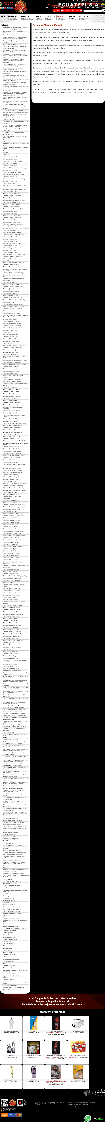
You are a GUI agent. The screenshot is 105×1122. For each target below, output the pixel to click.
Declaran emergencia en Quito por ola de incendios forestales (14, 809)
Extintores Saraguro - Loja (10, 336)
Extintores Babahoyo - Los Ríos (12, 632)
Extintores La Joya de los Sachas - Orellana (15, 483)
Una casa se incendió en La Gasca (12, 788)
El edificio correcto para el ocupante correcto (15, 841)
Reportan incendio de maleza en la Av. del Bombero (14, 151)
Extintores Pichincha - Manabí (11, 328)
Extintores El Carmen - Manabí (11, 609)
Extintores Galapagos (9, 732)
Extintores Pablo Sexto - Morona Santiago (14, 168)
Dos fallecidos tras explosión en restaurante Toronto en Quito (15, 673)
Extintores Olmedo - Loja (10, 165)
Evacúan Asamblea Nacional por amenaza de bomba (15, 148)
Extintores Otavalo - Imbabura (11, 595)
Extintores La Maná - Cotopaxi (11, 551)
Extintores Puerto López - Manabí (12, 470)
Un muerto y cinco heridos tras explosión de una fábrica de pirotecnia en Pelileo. (15, 680)
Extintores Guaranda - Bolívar (11, 553)
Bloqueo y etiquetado (9, 905)
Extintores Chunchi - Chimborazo (12, 325)
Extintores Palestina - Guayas (11, 447)
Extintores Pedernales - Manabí (12, 540)
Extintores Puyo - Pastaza (10, 571)
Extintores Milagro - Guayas (10, 638)
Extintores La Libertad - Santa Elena (13, 634)
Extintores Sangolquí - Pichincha (12, 629)
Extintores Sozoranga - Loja (10, 183)
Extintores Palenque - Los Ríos (11, 403)
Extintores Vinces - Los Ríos (11, 569)
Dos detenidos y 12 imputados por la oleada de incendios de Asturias (15, 768)
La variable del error (8, 898)
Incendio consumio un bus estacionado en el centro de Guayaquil (15, 118)
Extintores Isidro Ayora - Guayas (12, 381)
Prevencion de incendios (10, 985)
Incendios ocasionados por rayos (12, 913)
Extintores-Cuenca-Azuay (10, 664)
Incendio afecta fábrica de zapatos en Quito (15, 670)
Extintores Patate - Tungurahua (11, 267)
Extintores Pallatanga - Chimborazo (13, 323)
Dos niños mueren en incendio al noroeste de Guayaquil (15, 684)
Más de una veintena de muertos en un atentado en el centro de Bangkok (14, 823)
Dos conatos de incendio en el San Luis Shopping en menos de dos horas (14, 710)
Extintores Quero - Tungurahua (11, 289)
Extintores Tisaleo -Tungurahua (11, 215)
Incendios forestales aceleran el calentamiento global (16, 921)
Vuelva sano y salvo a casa (10, 818)
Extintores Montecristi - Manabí (11, 607)
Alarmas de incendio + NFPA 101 (12, 881)
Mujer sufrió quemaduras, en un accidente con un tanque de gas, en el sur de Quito (16, 783)
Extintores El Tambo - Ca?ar (11, 354)
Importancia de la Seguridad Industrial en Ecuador (14, 976)
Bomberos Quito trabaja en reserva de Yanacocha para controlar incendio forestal (15, 76)
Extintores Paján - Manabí (10, 413)
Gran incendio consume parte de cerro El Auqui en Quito (14, 805)
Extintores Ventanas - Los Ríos (11, 588)
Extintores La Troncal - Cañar (11, 582)
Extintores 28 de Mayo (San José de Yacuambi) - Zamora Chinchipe (13, 225)
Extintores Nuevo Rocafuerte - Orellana (14, 209)
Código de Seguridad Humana (11, 911)
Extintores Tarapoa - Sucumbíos (12, 218)
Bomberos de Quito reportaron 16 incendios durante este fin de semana (15, 51)
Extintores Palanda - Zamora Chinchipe (14, 254)
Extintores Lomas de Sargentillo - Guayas (14, 505)
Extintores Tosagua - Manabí (11, 479)
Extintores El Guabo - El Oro (11, 542)
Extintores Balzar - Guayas (10, 560)
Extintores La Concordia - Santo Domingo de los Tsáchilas (15, 566)
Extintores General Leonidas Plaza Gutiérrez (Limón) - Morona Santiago (15, 316)
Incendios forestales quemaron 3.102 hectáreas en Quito (13, 802)
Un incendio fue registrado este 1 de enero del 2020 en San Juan (16, 98)
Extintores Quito (7, 948)
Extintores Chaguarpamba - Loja (12, 198)
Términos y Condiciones (9, 1108)
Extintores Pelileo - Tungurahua (11, 477)
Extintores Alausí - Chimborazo (11, 400)
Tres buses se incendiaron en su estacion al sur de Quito (15, 72)
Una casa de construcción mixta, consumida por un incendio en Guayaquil (15, 699)
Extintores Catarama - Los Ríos (11, 396)
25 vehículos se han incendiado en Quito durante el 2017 (14, 695)
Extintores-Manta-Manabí (10, 654)
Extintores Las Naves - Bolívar (11, 237)
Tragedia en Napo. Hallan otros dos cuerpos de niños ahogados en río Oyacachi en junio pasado (15, 736)
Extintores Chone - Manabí (10, 621)
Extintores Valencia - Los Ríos (11, 520)
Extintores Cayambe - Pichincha (12, 593)
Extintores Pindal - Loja (9, 250)
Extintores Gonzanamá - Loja (11, 230)
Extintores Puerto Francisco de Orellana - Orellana (14, 602)
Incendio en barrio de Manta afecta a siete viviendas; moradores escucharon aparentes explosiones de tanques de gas (15, 55)
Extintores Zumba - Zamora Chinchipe (13, 306)
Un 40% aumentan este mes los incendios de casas (15, 779)
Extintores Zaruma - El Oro (10, 462)
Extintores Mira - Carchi (9, 302)
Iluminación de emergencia (10, 839)
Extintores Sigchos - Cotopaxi (11, 252)
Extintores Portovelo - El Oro (11, 434)
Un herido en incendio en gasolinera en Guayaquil (14, 729)
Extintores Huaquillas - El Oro (11, 612)
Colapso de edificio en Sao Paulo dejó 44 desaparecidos (14, 137)
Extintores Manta (7, 952)
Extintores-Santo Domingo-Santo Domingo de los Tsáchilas (15, 661)
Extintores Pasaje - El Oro (10, 618)
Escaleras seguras (8, 924)
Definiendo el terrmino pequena (11, 909)
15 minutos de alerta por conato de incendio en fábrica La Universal (15, 757)
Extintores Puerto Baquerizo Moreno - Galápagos (13, 407)
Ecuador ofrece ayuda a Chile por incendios (15, 715)
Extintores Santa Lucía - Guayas (12, 451)
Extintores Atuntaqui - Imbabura (12, 538)
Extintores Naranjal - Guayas (11, 555)
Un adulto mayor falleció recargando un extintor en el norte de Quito (14, 791)
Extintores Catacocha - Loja (10, 405)
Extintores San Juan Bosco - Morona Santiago (16, 228)
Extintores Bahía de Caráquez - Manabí (14, 535)
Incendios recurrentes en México (12, 816)
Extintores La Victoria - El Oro (11, 204)
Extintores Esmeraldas (9, 645)
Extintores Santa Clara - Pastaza (12, 222)
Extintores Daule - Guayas (10, 627)
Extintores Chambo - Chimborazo (12, 347)
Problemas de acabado (9, 834)
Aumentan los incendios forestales (12, 44)
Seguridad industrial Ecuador (11, 959)
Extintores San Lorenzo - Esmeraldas (13, 546)
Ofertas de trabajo (8, 932)
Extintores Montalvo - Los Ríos (11, 494)
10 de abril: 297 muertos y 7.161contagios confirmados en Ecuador (14, 83)
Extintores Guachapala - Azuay (11, 202)
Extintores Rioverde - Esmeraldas (12, 309)
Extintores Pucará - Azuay (10, 181)
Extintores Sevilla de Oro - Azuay (12, 172)
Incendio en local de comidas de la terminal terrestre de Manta (15, 115)
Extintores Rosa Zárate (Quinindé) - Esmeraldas (13, 562)
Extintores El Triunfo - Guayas (11, 580)
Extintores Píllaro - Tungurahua (11, 427)
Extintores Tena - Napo (9, 549)
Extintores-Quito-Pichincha (10, 666)
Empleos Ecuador (8, 943)
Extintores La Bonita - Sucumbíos (12, 161)
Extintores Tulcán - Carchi (10, 623)
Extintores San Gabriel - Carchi (11, 509)
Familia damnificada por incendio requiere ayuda (14, 857)
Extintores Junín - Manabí (10, 369)
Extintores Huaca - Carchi (10, 330)
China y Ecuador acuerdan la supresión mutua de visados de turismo (16, 876)
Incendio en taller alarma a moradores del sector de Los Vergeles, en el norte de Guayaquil (14, 61)
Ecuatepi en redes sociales (10, 832)
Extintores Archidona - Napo (11, 371)
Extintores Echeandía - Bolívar (11, 389)
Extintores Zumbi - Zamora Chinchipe (13, 273)
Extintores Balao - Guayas (10, 460)
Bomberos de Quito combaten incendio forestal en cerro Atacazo (14, 703)
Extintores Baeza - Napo (10, 245)
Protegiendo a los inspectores (11, 918)
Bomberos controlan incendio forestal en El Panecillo (15, 101)
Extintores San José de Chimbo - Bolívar (14, 345)
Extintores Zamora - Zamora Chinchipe (14, 488)
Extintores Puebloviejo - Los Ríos (12, 436)
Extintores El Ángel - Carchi (10, 352)
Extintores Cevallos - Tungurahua (12, 284)
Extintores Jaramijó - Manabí (11, 522)
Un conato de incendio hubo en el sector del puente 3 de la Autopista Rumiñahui (15, 749)
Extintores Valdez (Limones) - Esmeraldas (14, 364)
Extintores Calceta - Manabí (10, 527)
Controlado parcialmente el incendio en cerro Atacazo (15, 122)
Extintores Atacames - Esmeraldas (12, 513)
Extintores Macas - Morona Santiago (13, 531)
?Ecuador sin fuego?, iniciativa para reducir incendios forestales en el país (15, 126)
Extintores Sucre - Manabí (10, 293)
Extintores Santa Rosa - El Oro (11, 616)
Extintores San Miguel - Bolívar (11, 411)
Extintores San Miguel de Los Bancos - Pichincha (14, 357)
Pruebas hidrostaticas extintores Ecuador (14, 928)
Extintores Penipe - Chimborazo (12, 196)
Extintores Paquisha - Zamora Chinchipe (14, 189)
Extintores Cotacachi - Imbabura (12, 453)
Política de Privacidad (8, 1109)
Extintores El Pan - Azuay (10, 159)
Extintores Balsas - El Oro (10, 339)
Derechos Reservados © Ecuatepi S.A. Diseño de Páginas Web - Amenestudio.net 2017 (80, 1105)
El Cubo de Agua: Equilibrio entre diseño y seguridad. (15, 829)
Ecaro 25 (5, 35)
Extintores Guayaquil (9, 965)
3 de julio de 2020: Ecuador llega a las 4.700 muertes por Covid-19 (15, 79)
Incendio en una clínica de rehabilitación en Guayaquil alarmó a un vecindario (15, 764)
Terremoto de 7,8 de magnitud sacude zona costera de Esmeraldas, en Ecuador (15, 760)
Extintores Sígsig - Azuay (10, 319)
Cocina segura (7, 894)
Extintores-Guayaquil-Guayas (11, 668)
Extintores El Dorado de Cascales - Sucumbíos (13, 259)
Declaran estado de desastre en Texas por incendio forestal (15, 798)
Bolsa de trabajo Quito (9, 937)
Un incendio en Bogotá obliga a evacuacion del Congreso (15, 772)
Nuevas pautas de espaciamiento (12, 820)
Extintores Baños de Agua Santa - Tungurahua (12, 497)
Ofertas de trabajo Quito (9, 930)
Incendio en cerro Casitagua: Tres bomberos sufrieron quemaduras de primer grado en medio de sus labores (15, 94)
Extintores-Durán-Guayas (10, 656)
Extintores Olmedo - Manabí (11, 265)
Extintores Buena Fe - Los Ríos (11, 590)
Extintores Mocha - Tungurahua (11, 207)
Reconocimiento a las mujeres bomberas (14, 713)
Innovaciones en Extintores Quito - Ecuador (15, 27)
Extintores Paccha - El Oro (10, 241)
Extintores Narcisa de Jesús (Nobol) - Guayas (15, 441)
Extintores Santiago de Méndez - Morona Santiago (14, 275)
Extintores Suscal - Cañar (10, 213)
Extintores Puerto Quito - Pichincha (13, 298)
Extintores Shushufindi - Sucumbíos (13, 516)
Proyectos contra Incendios (10, 786)
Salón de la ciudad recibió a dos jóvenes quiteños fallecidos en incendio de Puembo (15, 813)
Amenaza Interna (7, 843)
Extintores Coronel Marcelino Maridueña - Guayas (14, 416)
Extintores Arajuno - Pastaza (11, 220)
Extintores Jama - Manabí (10, 387)
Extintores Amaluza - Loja (10, 239)
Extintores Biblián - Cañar (10, 373)
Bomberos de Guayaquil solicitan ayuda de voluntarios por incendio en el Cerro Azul (15, 725)
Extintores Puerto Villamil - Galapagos (13, 262)
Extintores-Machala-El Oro (10, 658)
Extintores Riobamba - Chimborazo (13, 640)
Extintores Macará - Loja (10, 492)
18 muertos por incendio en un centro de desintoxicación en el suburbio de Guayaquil (15, 111)
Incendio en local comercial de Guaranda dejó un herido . (16, 144)
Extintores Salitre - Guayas (10, 481)
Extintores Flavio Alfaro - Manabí (12, 394)
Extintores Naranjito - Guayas (11, 557)
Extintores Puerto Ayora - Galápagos (13, 485)
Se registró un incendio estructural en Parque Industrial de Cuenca (15, 677)
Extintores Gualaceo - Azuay (11, 507)
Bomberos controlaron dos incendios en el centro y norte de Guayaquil (14, 68)
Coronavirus (6, 90)
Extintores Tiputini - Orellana (11, 157)
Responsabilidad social (9, 883)
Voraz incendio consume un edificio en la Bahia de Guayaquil (14, 47)
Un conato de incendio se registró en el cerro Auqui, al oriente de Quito (15, 692)
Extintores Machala (8, 946)
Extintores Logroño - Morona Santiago (13, 234)
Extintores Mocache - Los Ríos (11, 438)
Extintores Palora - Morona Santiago (13, 304)
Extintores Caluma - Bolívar (10, 398)
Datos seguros (7, 896)
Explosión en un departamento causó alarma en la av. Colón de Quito (15, 870)
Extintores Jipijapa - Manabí (10, 599)
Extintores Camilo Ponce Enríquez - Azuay (15, 360)
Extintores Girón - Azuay (9, 332)
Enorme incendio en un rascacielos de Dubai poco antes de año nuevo (15, 775)
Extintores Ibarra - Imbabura (11, 636)
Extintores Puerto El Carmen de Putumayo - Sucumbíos (15, 269)
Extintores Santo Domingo (10, 739)
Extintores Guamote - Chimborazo (12, 287)
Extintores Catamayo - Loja (10, 544)
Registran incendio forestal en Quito (13, 104)
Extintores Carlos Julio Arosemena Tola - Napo (14, 186)
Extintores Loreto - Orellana (10, 311)
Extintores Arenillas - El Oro (10, 524)
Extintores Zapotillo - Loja (10, 282)
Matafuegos (6, 154)
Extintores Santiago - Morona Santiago (14, 200)
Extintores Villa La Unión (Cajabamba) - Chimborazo (14, 279)
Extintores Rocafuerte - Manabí (11, 458)
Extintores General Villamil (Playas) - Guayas (15, 576)
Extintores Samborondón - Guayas (12, 605)
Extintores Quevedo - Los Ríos (11, 643)
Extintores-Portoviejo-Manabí (11, 651)
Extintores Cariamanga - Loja (11, 500)
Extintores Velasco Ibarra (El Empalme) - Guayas (14, 585)
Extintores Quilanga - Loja (10, 176)
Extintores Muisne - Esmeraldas (12, 379)
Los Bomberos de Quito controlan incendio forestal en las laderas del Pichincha (15, 37)
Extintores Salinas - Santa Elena (12, 578)
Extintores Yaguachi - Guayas (11, 529)
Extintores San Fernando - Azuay (12, 232)
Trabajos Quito (7, 941)
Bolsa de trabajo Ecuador (10, 939)
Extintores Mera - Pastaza (10, 170)
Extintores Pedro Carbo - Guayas (12, 533)
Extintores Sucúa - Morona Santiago (13, 432)
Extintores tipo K (7, 968)
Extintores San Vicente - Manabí (12, 468)
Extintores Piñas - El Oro (10, 511)
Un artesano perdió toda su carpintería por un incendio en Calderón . (15, 753)
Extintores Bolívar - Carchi (10, 295)
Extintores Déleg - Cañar (10, 163)
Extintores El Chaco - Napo (10, 334)
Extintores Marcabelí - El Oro (11, 321)
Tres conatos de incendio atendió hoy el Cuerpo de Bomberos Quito (14, 746)
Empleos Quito (7, 935)
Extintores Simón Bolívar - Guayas (12, 425)
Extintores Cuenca (8, 950)
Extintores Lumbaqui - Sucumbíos (12, 256)
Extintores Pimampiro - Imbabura (12, 362)
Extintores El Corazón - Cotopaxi (12, 243)
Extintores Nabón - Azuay (10, 211)
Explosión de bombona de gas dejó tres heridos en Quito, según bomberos (14, 863)
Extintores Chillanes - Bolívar (11, 291)
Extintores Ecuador (8, 979)
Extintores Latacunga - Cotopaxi (12, 625)
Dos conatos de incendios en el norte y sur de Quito (15, 140)
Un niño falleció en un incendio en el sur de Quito (15, 722)
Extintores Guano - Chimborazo (12, 430)
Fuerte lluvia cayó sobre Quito (11, 885)
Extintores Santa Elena (9, 597)
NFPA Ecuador (7, 957)
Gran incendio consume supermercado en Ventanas (14, 866)
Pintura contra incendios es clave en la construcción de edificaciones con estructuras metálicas (15, 847)
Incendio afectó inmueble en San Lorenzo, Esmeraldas (15, 129)
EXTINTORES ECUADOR (10, 926)
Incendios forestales (8, 888)
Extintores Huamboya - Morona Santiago (14, 179)
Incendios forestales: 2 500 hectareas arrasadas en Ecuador (13, 988)
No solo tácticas (7, 879)
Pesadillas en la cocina (9, 836)
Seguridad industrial (8, 961)
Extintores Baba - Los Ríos (10, 367)
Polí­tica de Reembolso (9, 1111)
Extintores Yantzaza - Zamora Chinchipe (14, 455)
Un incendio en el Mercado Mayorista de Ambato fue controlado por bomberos (14, 706)
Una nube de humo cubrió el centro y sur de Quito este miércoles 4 (15, 718)
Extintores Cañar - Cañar (10, 502)
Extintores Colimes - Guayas (11, 391)
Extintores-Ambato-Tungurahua (11, 647)
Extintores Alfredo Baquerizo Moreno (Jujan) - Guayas (15, 443)
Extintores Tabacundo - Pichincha (12, 472)
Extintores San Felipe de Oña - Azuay (13, 174)
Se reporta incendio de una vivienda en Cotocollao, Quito (14, 133)
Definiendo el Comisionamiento (11, 907)
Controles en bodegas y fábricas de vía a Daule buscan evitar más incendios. (14, 853)
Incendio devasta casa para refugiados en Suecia (14, 794)
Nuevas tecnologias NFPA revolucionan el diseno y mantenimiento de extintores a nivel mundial (15, 31)
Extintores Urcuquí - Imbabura (11, 313)
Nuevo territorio (7, 902)
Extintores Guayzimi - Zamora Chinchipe (14, 248)
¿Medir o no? (6, 916)
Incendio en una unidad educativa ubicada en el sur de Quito (15, 87)
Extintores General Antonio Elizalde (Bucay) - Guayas (15, 384)
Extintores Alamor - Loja (9, 350)
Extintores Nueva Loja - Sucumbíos (13, 614)
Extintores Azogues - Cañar (10, 574)
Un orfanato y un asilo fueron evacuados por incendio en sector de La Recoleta (15, 688)
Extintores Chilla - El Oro (10, 191)
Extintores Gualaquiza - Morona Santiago (14, 423)
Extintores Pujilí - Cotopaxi (10, 474)
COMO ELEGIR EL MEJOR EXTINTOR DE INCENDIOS (15, 970)
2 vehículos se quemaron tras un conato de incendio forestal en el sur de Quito (15, 742)
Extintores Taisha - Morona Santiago (13, 193)
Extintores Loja (7, 649)
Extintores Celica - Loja (9, 343)
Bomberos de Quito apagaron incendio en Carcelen (14, 41)
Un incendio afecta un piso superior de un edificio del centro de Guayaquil (14, 65)
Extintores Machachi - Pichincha (12, 518)
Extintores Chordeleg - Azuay (11, 341)
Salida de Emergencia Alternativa (12, 850)
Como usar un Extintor (9, 974)
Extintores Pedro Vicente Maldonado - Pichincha (13, 376)
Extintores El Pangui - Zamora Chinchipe (14, 300)
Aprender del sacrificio (9, 900)
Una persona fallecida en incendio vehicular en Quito (15, 107)
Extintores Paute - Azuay (10, 421)
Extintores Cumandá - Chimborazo (12, 449)
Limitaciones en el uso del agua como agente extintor (15, 982)
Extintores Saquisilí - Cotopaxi (11, 419)
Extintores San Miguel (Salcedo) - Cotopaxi (15, 490)
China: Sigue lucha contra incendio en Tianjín (15, 826)
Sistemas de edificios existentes (12, 860)
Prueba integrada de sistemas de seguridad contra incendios (15, 890)
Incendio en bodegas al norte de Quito (13, 873)
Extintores (6, 963)
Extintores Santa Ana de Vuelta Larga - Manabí (14, 465)
